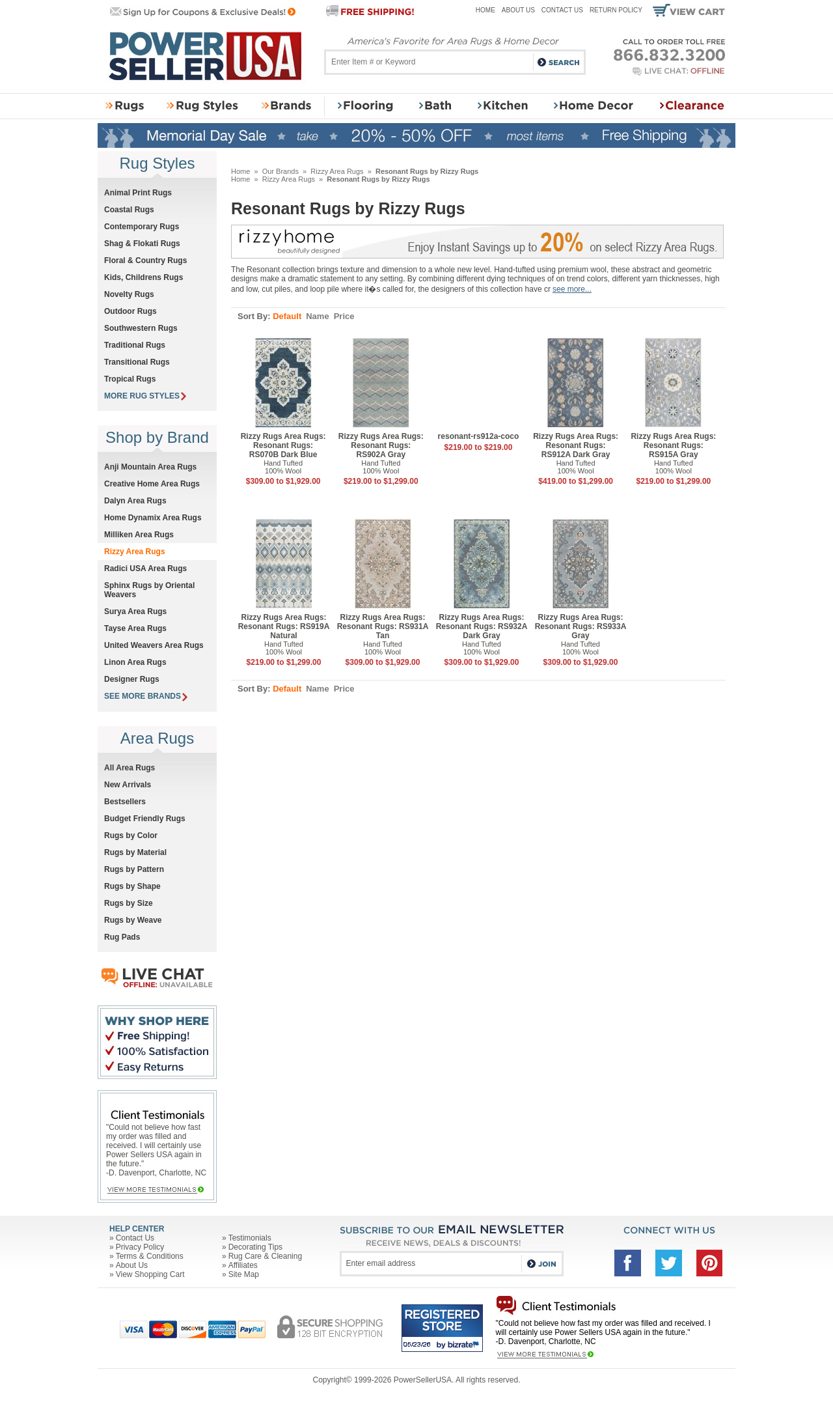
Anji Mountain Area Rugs (150, 466)
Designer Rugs (131, 679)
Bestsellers (125, 801)
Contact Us (562, 10)
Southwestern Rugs (141, 328)
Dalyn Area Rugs (135, 500)
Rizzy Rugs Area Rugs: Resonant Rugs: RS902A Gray (381, 445)
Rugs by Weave (132, 920)
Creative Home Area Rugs (152, 483)
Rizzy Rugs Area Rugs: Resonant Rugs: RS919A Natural (284, 626)
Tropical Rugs (130, 379)
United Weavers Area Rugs (154, 645)
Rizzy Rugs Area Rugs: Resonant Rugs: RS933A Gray (581, 626)
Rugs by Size (128, 903)
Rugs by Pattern (134, 869)
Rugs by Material (135, 852)
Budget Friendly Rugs (144, 818)
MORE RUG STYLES (145, 395)
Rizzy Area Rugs (336, 171)
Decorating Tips (255, 1247)
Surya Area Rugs (135, 611)
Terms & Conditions (150, 1256)
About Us (518, 10)
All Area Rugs (129, 767)
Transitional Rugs (137, 362)
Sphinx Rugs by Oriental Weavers (149, 590)
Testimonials (249, 1238)
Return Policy (616, 10)
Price (344, 316)
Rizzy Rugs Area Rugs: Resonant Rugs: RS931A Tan (383, 626)
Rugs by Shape (132, 886)
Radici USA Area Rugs (145, 568)
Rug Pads (122, 937)
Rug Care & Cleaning (265, 1256)
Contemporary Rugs (141, 226)
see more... (572, 289)
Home (485, 10)
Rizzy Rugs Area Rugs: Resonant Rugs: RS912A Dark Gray (575, 445)
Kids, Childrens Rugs (143, 277)
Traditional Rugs (134, 345)
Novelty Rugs (129, 294)
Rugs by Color (130, 835)
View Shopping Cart (150, 1274)
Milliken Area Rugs (139, 534)
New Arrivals (127, 784)
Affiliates (243, 1265)
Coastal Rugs (129, 209)
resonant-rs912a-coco (478, 436)
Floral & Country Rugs (145, 260)
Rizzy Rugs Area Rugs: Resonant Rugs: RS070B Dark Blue (283, 445)
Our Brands (280, 171)
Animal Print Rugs (138, 192)
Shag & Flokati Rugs (142, 243)
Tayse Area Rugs (135, 628)
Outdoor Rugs (130, 311)
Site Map (243, 1274)
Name (317, 316)
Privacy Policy (140, 1247)
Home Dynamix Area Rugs (153, 517)
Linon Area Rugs (135, 662)
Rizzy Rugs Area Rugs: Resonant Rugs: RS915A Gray (673, 445)
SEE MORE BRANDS (145, 696)
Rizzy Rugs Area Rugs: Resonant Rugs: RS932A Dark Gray (482, 626)
